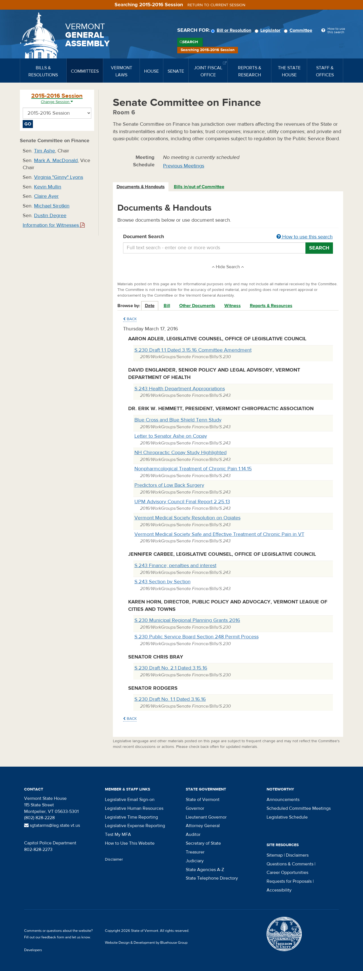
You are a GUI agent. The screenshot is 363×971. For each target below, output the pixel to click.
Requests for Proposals (289, 881)
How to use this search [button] (305, 237)
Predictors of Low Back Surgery (169, 485)
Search (190, 42)
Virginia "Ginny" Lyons (58, 177)
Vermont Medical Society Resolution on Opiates (187, 518)
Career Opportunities (287, 872)
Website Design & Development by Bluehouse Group (146, 942)
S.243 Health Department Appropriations (179, 388)
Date (150, 306)
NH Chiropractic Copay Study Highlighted (180, 452)
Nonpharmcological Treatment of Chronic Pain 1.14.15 (193, 468)
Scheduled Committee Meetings (299, 808)
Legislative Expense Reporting (135, 826)
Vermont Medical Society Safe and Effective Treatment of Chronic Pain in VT (219, 534)
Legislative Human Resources (134, 808)
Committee (299, 30)
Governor (195, 808)
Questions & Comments (290, 864)
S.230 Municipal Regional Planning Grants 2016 (187, 620)
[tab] (141, 187)
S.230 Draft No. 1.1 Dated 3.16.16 (170, 699)
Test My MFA (118, 834)
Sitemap (275, 855)
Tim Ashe (44, 151)
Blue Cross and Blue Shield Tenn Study (177, 420)
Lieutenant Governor (206, 817)
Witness (232, 306)
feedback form (52, 937)
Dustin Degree (50, 215)
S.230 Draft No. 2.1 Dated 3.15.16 (170, 668)
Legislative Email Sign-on (130, 799)
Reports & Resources (271, 306)
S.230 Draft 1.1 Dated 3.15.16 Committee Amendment (193, 350)
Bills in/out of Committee (199, 187)
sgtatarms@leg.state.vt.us (52, 825)
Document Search (228, 237)
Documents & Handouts (141, 187)
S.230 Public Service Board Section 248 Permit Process (196, 637)
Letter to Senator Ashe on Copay (170, 436)
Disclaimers (297, 855)
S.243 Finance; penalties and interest (175, 565)
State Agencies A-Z (205, 870)
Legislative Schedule (287, 817)
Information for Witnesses (54, 225)
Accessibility (279, 890)
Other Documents (197, 306)
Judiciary (195, 861)
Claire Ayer (46, 196)
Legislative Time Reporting (131, 817)
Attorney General (203, 826)
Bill (167, 306)
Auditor (193, 834)
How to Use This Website (130, 843)
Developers (33, 950)
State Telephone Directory (212, 878)
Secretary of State (203, 843)
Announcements (283, 799)
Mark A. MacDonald (56, 160)
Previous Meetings (183, 166)
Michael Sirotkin (51, 206)
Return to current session (216, 5)
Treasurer (195, 852)
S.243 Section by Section (162, 581)
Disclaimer (114, 859)
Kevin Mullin (47, 187)
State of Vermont (203, 799)
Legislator (268, 30)
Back (130, 319)
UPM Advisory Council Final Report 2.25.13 (182, 501)
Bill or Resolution (232, 30)
